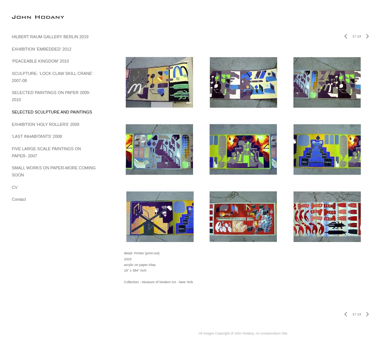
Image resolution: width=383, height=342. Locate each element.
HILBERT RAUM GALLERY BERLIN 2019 (50, 36)
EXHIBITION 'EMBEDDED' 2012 (41, 49)
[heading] (30, 16)
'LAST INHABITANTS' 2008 (37, 136)
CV (15, 187)
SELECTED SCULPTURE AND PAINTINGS (52, 112)
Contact (19, 199)
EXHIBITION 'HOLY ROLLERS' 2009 (45, 124)
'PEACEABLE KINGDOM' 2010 (40, 61)
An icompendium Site (271, 333)
